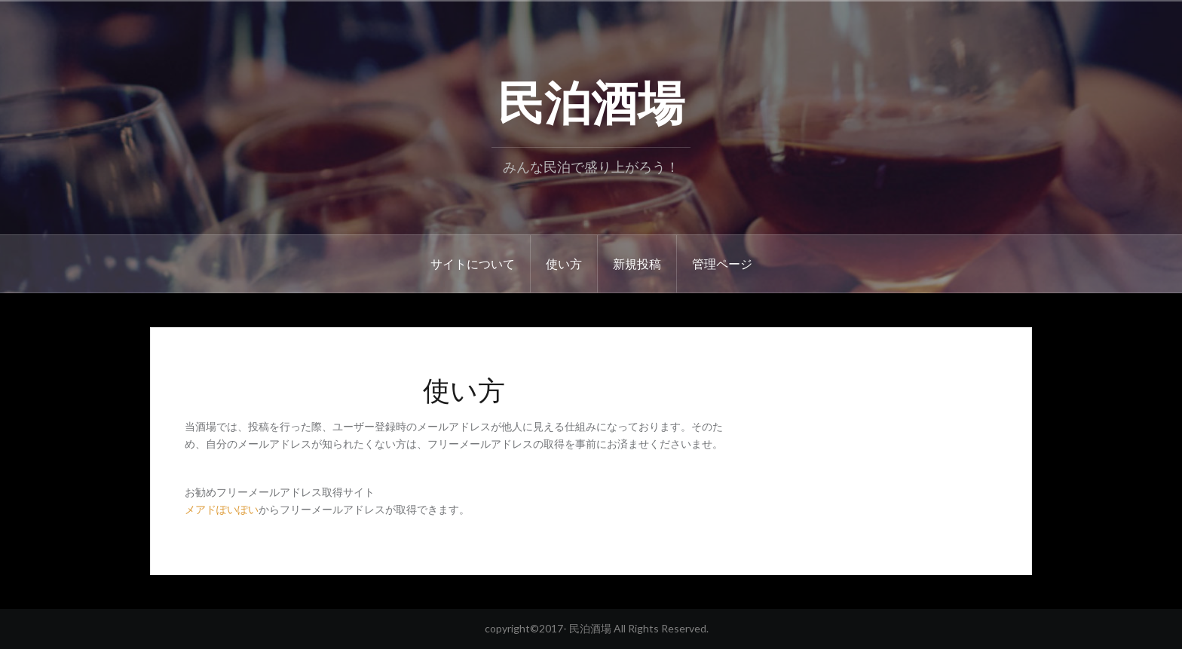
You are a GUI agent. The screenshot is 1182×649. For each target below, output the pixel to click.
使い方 (564, 263)
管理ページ (722, 263)
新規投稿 (637, 263)
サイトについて (472, 263)
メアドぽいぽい (222, 509)
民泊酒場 (591, 98)
